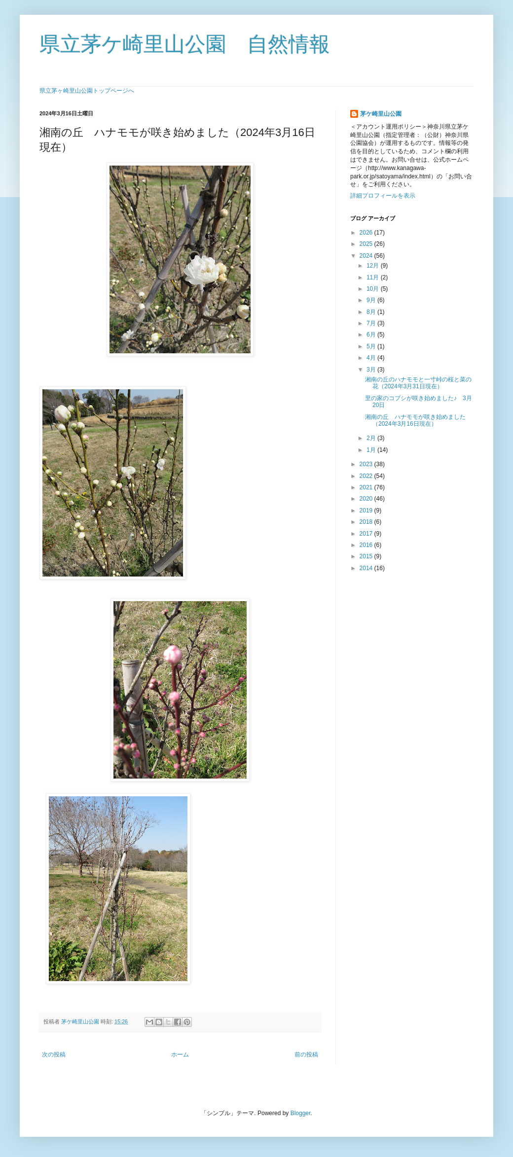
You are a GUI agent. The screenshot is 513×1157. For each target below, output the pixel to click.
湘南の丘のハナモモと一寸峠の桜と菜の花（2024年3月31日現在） (418, 383)
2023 (367, 464)
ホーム (180, 1054)
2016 (367, 545)
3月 (371, 369)
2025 (367, 243)
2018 (367, 521)
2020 (367, 498)
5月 (371, 346)
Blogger (301, 1113)
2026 (367, 232)
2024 (367, 255)
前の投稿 (306, 1054)
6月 (371, 334)
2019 (367, 510)
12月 (373, 265)
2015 (367, 556)
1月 (371, 449)
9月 (371, 300)
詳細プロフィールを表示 (382, 195)
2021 (367, 487)
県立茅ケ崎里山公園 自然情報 (184, 44)
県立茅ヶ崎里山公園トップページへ (86, 90)
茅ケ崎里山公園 (381, 113)
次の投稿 (54, 1054)
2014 (367, 568)
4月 (371, 357)
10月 (373, 288)
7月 (371, 323)
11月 (373, 277)
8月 (371, 311)
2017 (367, 533)
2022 (367, 476)
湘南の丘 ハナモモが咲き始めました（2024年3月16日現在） (415, 420)
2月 (371, 438)
